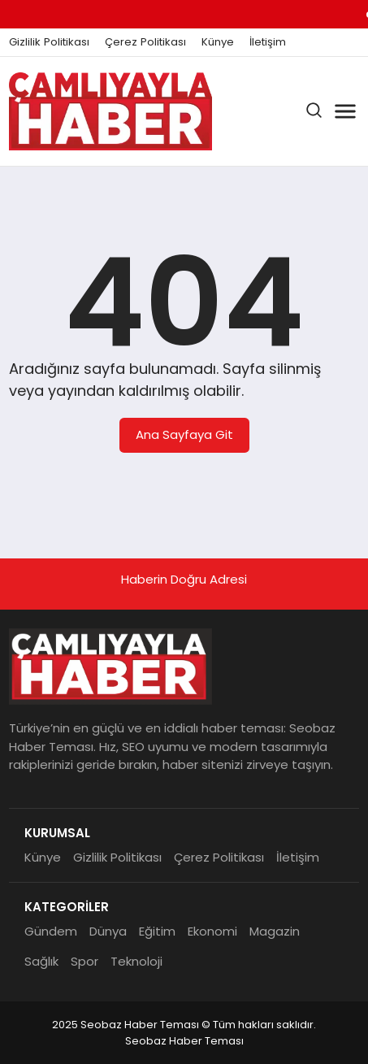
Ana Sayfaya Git (184, 434)
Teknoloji (136, 961)
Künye (217, 42)
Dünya (108, 931)
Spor (84, 961)
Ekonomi (212, 931)
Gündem (50, 931)
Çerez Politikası (145, 42)
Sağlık (41, 961)
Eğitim (157, 931)
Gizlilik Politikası (49, 42)
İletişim (267, 42)
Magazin (274, 931)
